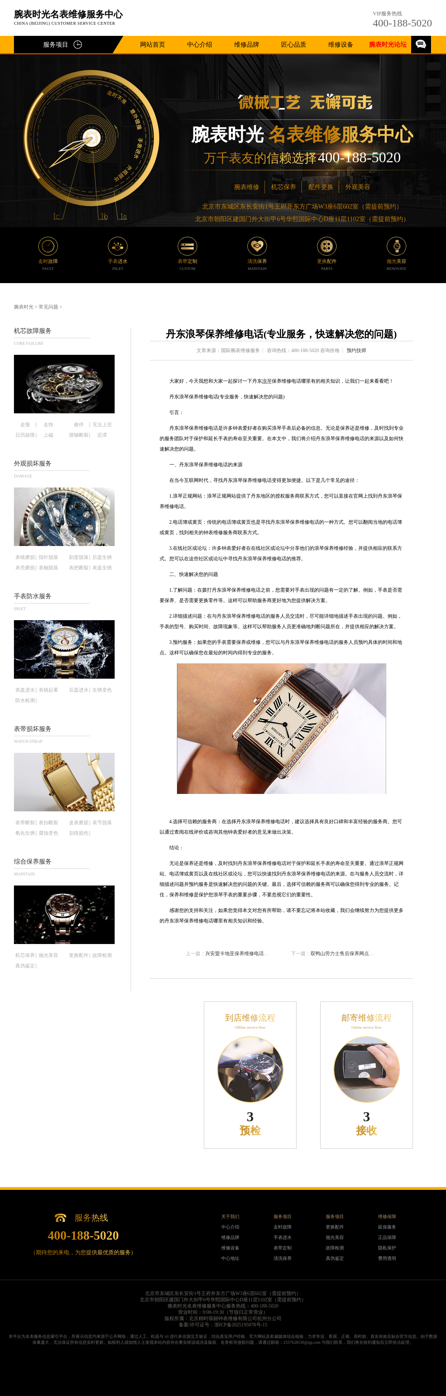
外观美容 (357, 187)
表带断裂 (25, 822)
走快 (48, 424)
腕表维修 (246, 187)
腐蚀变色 (48, 833)
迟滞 (102, 435)
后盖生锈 (102, 557)
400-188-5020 (402, 23)
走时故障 (283, 1227)
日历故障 (25, 435)
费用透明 (387, 1258)
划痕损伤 (79, 833)
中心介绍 (199, 44)
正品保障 (387, 1237)
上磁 (48, 435)
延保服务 (387, 1227)
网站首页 (152, 44)
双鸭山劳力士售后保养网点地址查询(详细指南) (360, 953)
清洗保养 (283, 1258)
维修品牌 (246, 44)
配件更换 (320, 187)
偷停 (79, 424)
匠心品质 (293, 44)
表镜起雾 (48, 690)
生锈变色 (102, 690)
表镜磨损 (25, 557)
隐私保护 (387, 1247)
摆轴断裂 (79, 435)
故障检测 (102, 955)
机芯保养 (283, 187)
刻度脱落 (79, 557)
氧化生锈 (25, 833)
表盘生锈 (102, 568)
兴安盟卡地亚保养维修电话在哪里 (241, 953)
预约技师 (356, 350)
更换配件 (79, 955)
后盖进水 (79, 690)
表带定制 (283, 1247)
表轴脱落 (48, 568)
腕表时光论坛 (388, 44)
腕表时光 (23, 307)
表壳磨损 (25, 568)
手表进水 (283, 1237)
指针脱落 (48, 557)
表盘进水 (25, 690)
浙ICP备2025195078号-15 (240, 1324)
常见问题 (48, 307)
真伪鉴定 (25, 966)
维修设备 (340, 44)
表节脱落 (102, 822)
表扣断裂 (48, 822)
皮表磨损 (79, 822)
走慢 (25, 424)
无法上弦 (102, 424)
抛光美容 (48, 955)
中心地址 (230, 1258)
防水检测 (25, 700)
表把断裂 (79, 568)
